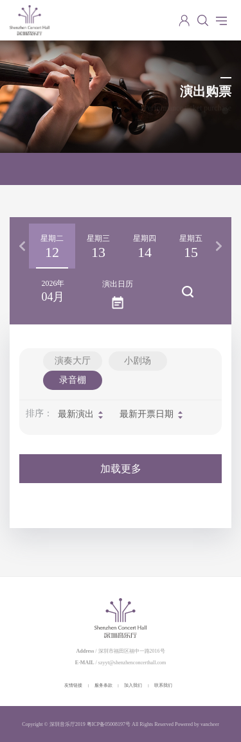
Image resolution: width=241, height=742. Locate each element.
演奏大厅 (73, 361)
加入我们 (133, 685)
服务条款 (103, 685)
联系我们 (163, 685)
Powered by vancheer (197, 724)
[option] (52, 246)
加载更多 (120, 468)
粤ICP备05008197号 (108, 724)
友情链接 (73, 685)
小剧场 (137, 361)
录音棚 (72, 380)
